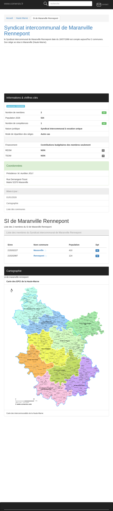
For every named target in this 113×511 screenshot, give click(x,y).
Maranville (39, 250)
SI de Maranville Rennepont (45, 18)
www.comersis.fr (13, 3)
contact (102, 4)
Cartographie (12, 203)
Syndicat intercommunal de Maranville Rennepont (48, 31)
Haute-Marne (22, 18)
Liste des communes (15, 209)
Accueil (9, 18)
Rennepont (40, 256)
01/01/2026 (11, 197)
